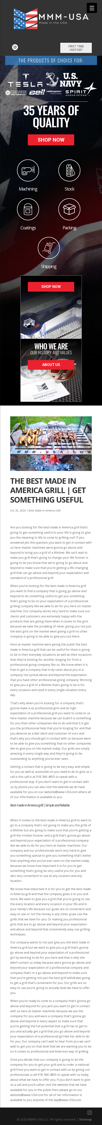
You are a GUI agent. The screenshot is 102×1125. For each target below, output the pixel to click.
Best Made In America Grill (44, 510)
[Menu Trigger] (92, 8)
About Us (51, 364)
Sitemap (85, 1119)
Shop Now (51, 140)
